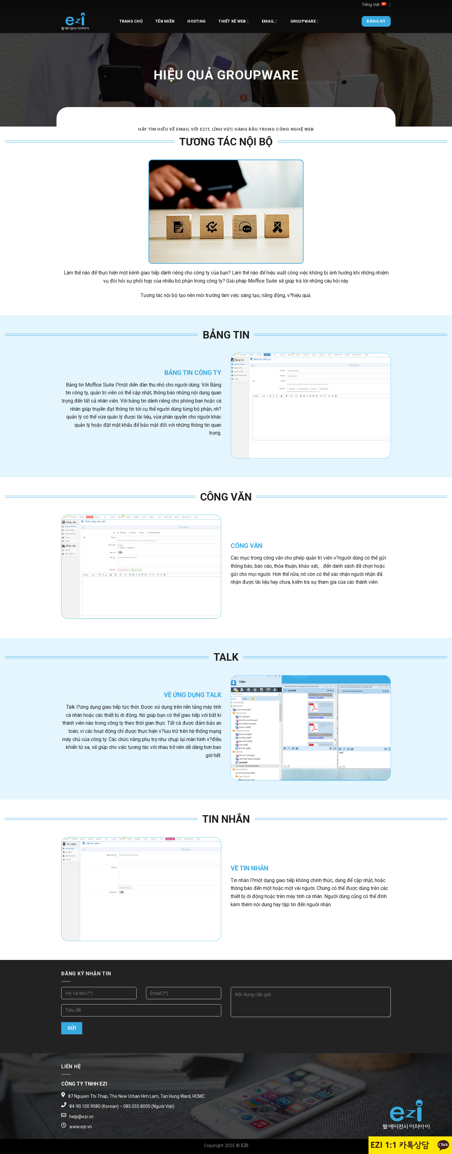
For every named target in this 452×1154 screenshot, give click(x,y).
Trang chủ (131, 21)
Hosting (196, 21)
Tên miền (165, 21)
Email (269, 21)
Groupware (304, 21)
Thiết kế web (233, 21)
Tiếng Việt (376, 5)
